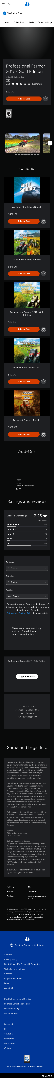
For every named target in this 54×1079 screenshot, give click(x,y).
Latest (6, 22)
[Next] (50, 143)
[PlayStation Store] (13, 13)
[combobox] (27, 568)
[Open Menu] (3, 4)
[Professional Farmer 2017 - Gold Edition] (22, 143)
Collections (19, 22)
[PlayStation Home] (27, 4)
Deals (31, 22)
